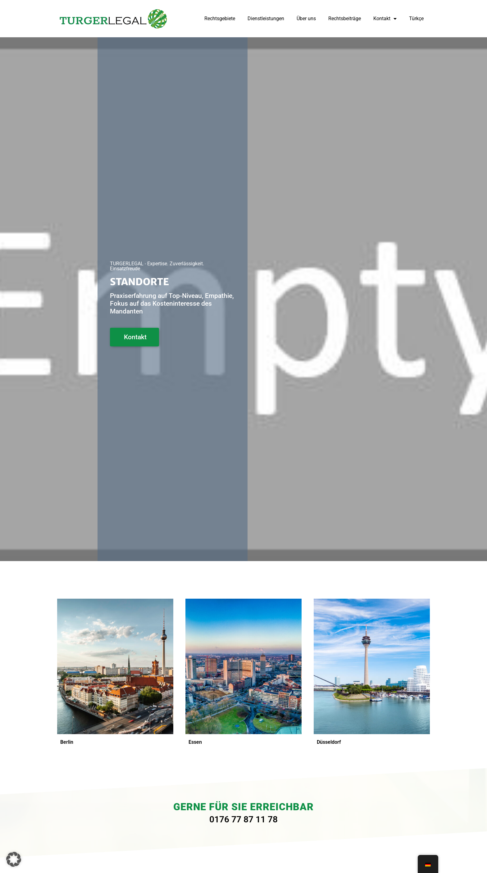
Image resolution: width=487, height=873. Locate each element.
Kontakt (385, 18)
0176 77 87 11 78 (243, 819)
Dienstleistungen (266, 18)
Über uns (306, 18)
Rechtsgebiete (219, 18)
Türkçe (416, 18)
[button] (13, 859)
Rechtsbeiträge (344, 18)
